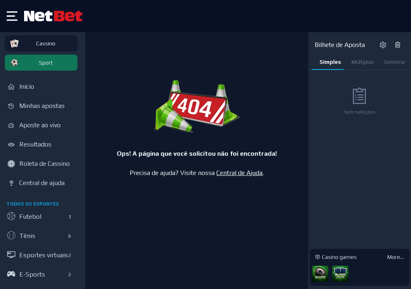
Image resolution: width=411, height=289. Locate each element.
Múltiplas (363, 62)
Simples (330, 62)
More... (395, 257)
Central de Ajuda (239, 173)
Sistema (394, 62)
